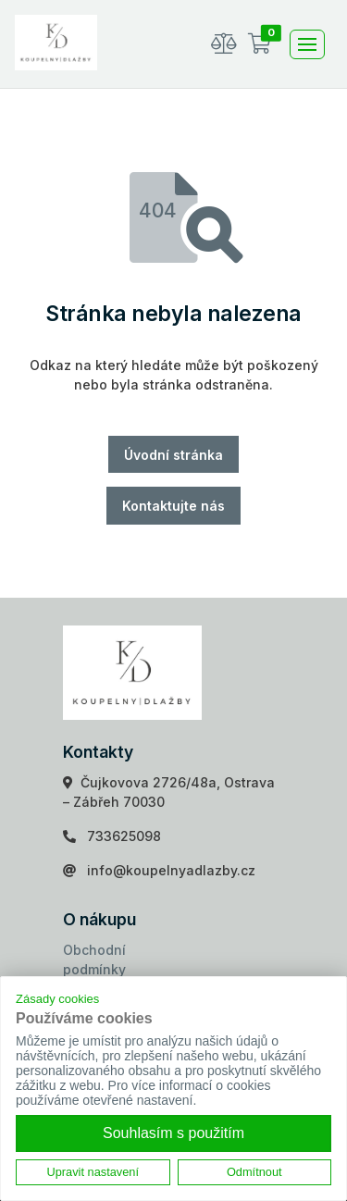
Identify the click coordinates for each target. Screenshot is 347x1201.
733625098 (124, 836)
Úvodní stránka (173, 455)
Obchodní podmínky (94, 959)
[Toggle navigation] (307, 44)
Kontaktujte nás (173, 506)
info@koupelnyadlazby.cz (171, 870)
